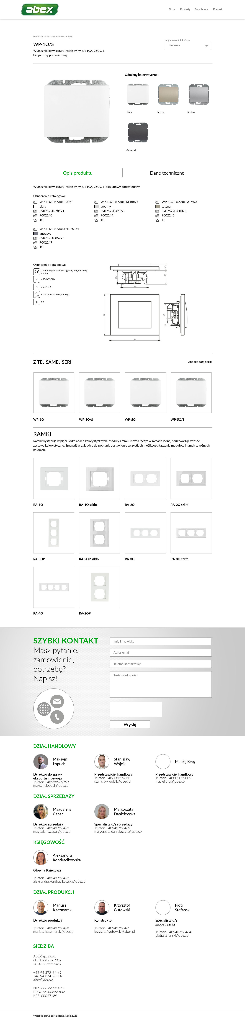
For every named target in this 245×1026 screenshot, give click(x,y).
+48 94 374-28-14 (47, 976)
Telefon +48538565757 (51, 782)
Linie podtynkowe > (55, 36)
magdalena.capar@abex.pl (52, 831)
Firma (172, 9)
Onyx (69, 36)
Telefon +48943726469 (51, 828)
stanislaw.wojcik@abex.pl (112, 781)
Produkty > (39, 36)
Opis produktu (78, 173)
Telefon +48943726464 (173, 932)
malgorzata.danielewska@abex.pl (114, 831)
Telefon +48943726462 (51, 878)
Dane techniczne (167, 173)
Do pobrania (202, 9)
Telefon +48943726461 (112, 928)
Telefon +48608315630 (112, 778)
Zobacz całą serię (200, 361)
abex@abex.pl (43, 979)
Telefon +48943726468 (51, 928)
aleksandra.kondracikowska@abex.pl (53, 881)
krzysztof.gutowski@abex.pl (114, 931)
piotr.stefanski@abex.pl (172, 935)
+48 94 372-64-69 (47, 972)
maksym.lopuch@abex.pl (51, 785)
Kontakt (217, 9)
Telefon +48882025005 (173, 778)
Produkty (185, 9)
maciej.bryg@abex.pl (170, 781)
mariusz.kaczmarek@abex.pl (53, 931)
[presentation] (136, 709)
